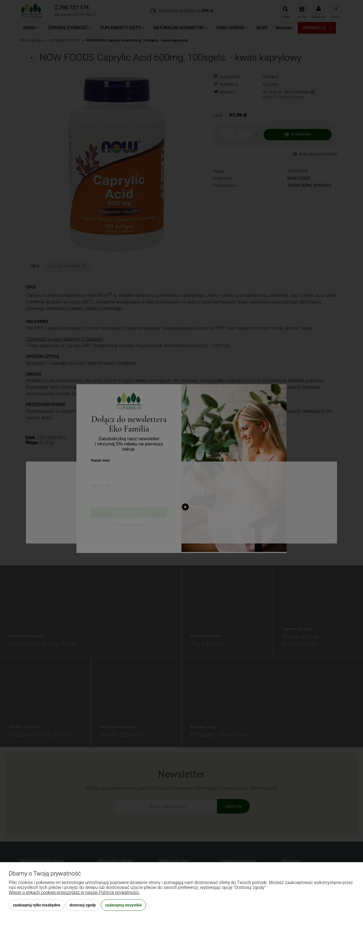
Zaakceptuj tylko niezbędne (36, 905)
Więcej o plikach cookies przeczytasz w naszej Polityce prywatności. (74, 892)
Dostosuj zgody (83, 905)
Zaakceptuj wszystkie (123, 905)
